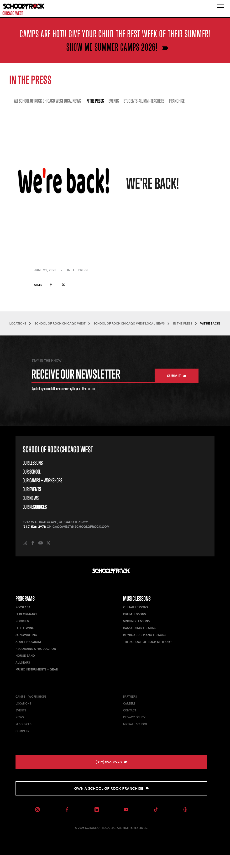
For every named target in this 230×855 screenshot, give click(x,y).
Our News (31, 498)
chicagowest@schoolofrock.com (78, 526)
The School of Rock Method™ (147, 642)
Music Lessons (137, 598)
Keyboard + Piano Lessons (144, 635)
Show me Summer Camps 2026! (112, 47)
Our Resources (35, 507)
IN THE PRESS (95, 101)
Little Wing (25, 628)
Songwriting (26, 635)
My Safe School (135, 724)
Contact (129, 710)
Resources (23, 724)
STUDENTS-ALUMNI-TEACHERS (144, 101)
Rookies (22, 621)
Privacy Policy (134, 717)
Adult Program (28, 642)
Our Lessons (33, 463)
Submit (176, 375)
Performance (27, 614)
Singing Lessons (136, 621)
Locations (23, 703)
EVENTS (114, 101)
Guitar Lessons (135, 607)
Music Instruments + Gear (37, 669)
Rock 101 (23, 607)
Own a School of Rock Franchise (111, 788)
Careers (129, 703)
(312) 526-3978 (34, 526)
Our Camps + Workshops (42, 480)
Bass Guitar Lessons (139, 628)
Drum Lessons (134, 614)
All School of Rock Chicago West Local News (47, 101)
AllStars (23, 662)
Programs (25, 598)
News (20, 717)
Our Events (32, 489)
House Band (25, 655)
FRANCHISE (177, 101)
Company (23, 731)
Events (21, 710)
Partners (130, 696)
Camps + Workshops (31, 696)
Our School (32, 471)
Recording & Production (36, 648)
